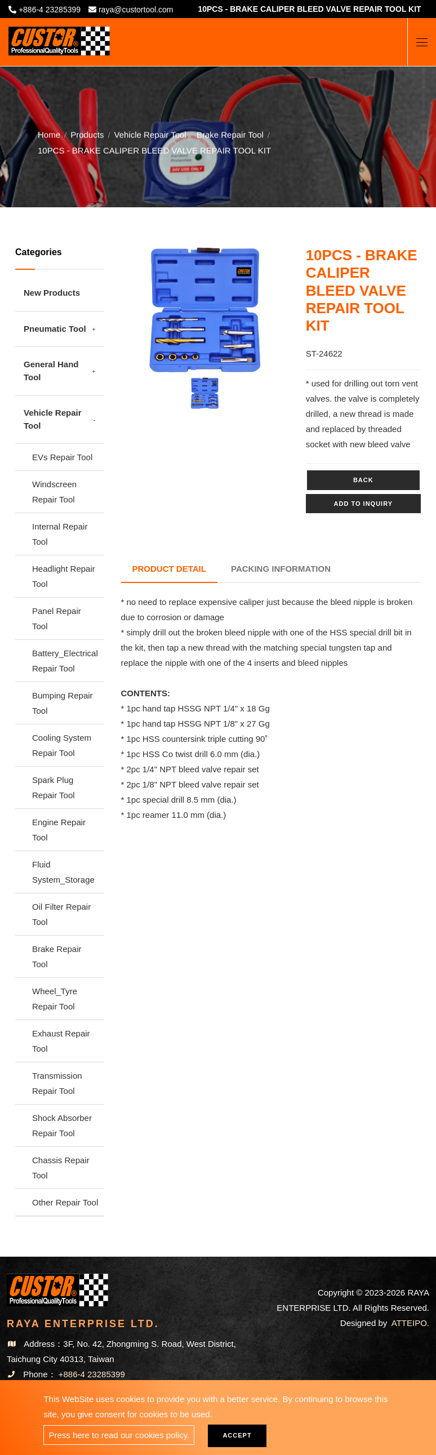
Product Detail (169, 568)
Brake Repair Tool (230, 132)
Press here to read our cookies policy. (118, 1435)
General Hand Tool (51, 370)
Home (49, 132)
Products (87, 132)
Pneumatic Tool (55, 328)
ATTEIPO (409, 1323)
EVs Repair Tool (62, 457)
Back (363, 480)
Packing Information (281, 568)
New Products (52, 292)
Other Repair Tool (65, 1202)
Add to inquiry (363, 503)
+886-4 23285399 (50, 9)
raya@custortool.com (136, 9)
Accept (237, 1435)
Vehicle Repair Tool (150, 132)
